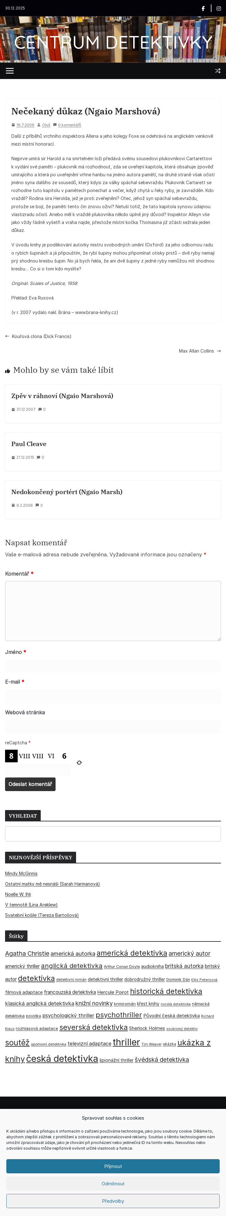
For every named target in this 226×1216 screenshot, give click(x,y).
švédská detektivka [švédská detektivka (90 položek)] (162, 1059)
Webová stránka (25, 712)
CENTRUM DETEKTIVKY (113, 42)
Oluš (46, 125)
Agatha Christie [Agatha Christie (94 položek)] (27, 953)
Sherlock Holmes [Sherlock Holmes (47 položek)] (147, 1028)
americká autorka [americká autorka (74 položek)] (73, 953)
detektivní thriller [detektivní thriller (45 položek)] (105, 979)
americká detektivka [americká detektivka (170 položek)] (132, 953)
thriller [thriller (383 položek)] (126, 1042)
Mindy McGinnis (21, 873)
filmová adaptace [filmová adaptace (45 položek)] (24, 992)
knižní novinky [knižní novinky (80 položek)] (94, 1003)
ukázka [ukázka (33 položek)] (169, 1044)
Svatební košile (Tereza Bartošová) (42, 915)
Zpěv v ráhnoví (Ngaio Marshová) (62, 395)
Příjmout (113, 1166)
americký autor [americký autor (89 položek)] (190, 953)
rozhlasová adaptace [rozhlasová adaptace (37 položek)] (37, 1028)
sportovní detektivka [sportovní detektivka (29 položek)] (48, 1044)
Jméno (15, 652)
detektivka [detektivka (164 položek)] (36, 978)
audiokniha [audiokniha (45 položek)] (152, 966)
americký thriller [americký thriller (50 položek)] (22, 966)
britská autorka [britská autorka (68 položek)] (184, 966)
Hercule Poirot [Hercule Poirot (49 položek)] (113, 992)
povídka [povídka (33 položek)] (33, 1015)
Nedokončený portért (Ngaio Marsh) (66, 491)
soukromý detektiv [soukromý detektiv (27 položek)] (182, 1028)
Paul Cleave (28, 443)
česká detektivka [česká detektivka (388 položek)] (62, 1058)
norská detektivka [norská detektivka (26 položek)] (176, 1004)
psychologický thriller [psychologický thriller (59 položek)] (68, 1015)
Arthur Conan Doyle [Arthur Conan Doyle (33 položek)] (122, 966)
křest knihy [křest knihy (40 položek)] (148, 1003)
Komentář (19, 574)
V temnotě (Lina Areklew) (31, 904)
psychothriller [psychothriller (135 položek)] (119, 1015)
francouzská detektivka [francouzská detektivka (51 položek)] (70, 992)
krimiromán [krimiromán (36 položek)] (125, 1003)
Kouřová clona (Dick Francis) (38, 336)
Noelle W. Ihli (18, 894)
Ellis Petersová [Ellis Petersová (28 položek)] (204, 979)
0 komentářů (67, 125)
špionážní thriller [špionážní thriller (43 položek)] (116, 1060)
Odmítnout (113, 1184)
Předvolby (113, 1201)
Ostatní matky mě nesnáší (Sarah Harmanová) (52, 883)
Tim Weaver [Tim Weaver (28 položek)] (151, 1044)
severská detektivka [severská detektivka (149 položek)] (93, 1027)
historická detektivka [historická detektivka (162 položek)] (166, 991)
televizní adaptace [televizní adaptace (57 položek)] (89, 1044)
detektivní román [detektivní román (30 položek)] (71, 979)
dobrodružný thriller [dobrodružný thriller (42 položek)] (144, 979)
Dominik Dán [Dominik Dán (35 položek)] (178, 979)
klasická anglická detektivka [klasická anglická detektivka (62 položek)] (39, 1003)
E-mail (14, 682)
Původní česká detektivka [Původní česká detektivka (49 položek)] (171, 1016)
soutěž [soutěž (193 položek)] (17, 1042)
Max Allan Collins (200, 351)
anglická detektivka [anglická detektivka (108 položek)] (72, 966)
